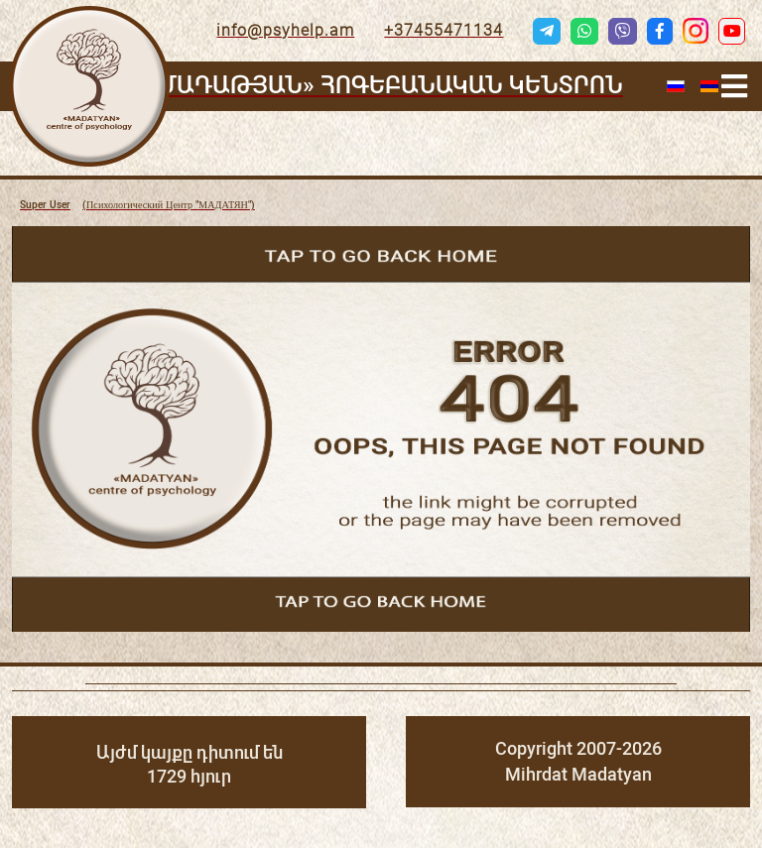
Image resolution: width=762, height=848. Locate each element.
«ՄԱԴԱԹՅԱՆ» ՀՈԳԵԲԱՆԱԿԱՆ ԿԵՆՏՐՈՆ (385, 85)
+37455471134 (443, 30)
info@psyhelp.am (285, 30)
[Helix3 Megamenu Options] (734, 86)
